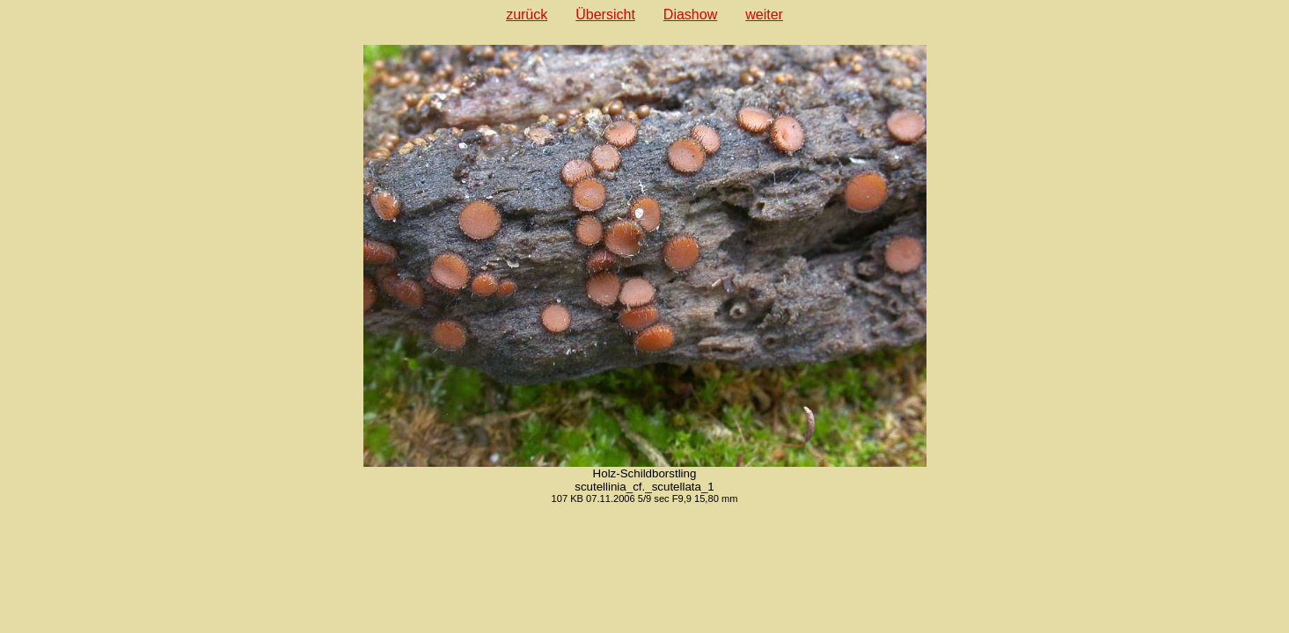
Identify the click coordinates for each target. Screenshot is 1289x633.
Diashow (690, 14)
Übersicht (605, 14)
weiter (764, 14)
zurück (526, 14)
